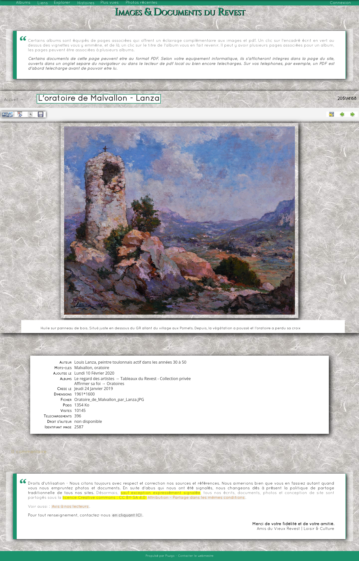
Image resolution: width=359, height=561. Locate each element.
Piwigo (170, 556)
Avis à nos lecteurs (70, 506)
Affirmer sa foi (87, 383)
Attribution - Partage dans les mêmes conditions (196, 498)
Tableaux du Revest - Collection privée (155, 378)
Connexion (340, 3)
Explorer (62, 2)
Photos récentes (141, 2)
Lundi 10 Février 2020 (94, 373)
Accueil (11, 100)
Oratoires (115, 383)
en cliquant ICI (127, 515)
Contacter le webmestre (195, 556)
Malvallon (83, 367)
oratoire (101, 367)
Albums (23, 2)
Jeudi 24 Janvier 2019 (93, 388)
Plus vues (109, 2)
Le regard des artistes (94, 378)
